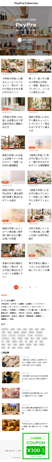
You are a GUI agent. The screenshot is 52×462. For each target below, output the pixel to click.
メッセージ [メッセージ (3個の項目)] (38, 337)
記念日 (14, 318)
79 (30, 289)
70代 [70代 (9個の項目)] (3, 334)
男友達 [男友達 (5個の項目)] (29, 346)
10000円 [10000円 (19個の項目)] (39, 334)
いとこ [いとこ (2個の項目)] (4, 337)
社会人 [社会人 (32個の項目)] (42, 346)
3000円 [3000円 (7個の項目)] (24, 334)
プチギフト (25, 309)
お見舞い (29, 306)
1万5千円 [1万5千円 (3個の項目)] (5, 331)
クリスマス (39, 306)
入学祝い (5, 71)
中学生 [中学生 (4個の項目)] (20, 340)
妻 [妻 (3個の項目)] (26, 343)
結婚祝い (37, 315)
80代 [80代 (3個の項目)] (9, 334)
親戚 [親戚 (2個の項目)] (13, 349)
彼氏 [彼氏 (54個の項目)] (3, 346)
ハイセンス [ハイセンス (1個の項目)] (21, 337)
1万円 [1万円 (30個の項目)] (13, 331)
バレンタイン (13, 309)
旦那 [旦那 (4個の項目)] (15, 346)
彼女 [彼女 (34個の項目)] (41, 343)
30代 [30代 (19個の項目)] (24, 331)
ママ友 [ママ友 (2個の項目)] (30, 337)
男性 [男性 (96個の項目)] (35, 346)
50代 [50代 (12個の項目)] (36, 331)
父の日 (29, 315)
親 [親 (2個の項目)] (8, 349)
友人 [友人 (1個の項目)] (32, 340)
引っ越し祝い (33, 312)
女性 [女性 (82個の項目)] (20, 343)
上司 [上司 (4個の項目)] (13, 340)
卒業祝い (22, 312)
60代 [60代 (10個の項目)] (42, 331)
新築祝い (13, 315)
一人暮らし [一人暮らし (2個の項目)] (5, 340)
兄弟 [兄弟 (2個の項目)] (26, 340)
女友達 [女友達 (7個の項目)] (14, 343)
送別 (12, 321)
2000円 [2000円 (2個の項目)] (16, 334)
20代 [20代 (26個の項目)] (18, 331)
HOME (4, 297)
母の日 (21, 315)
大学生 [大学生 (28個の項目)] (45, 340)
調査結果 (30, 318)
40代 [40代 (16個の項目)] (30, 331)
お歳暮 (21, 306)
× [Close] (50, 432)
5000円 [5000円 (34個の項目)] (31, 334)
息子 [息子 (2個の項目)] (9, 346)
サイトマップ (10, 453)
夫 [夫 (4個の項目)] (2, 343)
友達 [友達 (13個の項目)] (38, 340)
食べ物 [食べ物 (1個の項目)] (20, 349)
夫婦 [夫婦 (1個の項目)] (7, 343)
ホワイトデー (37, 309)
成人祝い (44, 312)
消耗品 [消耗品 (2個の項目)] (21, 346)
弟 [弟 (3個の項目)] (36, 343)
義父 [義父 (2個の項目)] (3, 349)
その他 (3, 309)
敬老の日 (4, 315)
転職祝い (39, 318)
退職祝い (4, 321)
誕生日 (21, 318)
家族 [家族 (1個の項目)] (31, 343)
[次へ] (36, 289)
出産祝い (13, 312)
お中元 (13, 306)
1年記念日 (5, 306)
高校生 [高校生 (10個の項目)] (27, 349)
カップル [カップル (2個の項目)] (12, 337)
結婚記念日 (5, 318)
